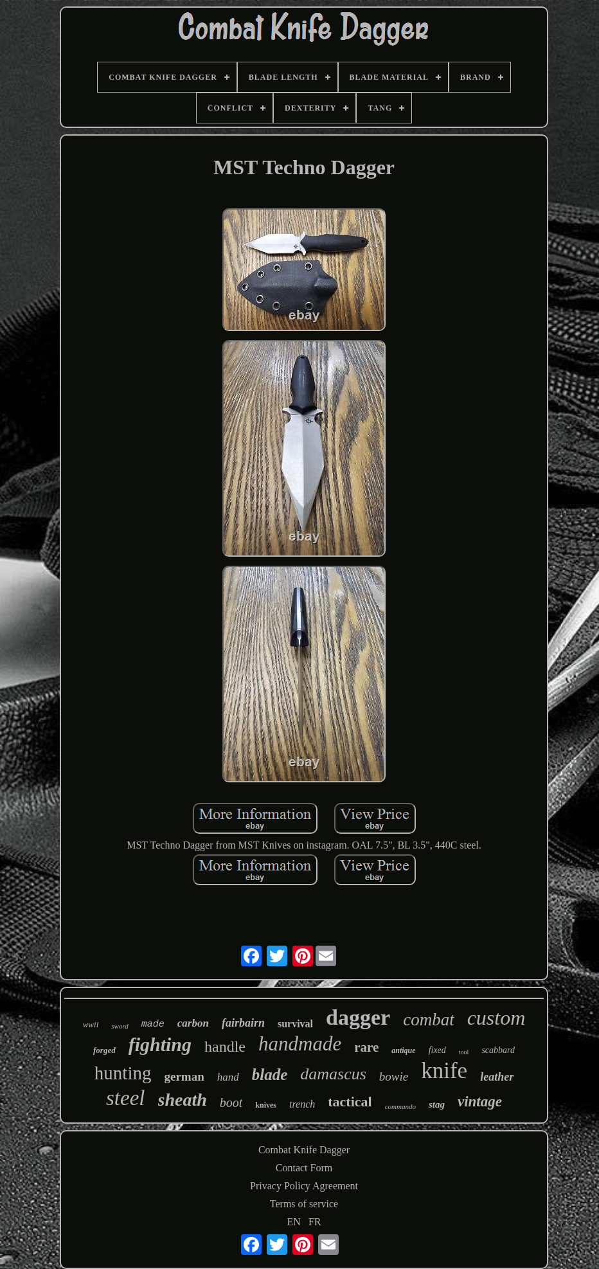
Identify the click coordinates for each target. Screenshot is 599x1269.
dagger (358, 1017)
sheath (182, 1100)
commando (400, 1106)
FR (314, 1221)
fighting (160, 1044)
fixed (437, 1050)
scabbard (498, 1050)
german (184, 1076)
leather (497, 1076)
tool (464, 1052)
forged (104, 1050)
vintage (480, 1102)
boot (231, 1102)
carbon (193, 1023)
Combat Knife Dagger (304, 1149)
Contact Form (304, 1167)
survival (295, 1023)
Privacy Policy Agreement (304, 1185)
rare (366, 1047)
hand (228, 1077)
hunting (123, 1073)
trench (302, 1104)
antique (403, 1050)
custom (496, 1017)
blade (270, 1074)
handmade (299, 1043)
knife (444, 1070)
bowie (393, 1076)
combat (428, 1019)
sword (120, 1026)
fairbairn (243, 1022)
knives (265, 1105)
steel (125, 1098)
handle (225, 1046)
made (153, 1024)
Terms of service (304, 1203)
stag (437, 1104)
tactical (349, 1102)
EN (294, 1221)
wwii (91, 1024)
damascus (333, 1074)
